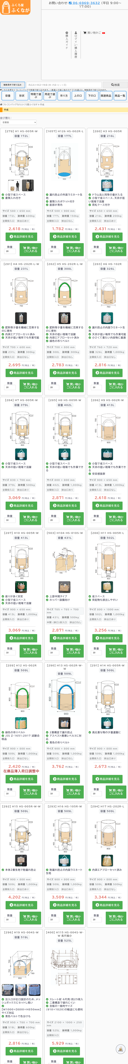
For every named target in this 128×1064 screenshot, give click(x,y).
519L (9, 1025)
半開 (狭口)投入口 (57, 620)
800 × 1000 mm (104, 607)
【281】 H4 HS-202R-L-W (21, 261)
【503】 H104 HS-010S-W (65, 530)
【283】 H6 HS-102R (107, 261)
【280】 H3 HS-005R (107, 129)
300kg (26, 350)
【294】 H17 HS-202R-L (107, 804)
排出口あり (23, 218)
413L (95, 482)
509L (9, 751)
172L (9, 213)
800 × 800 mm (61, 477)
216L (95, 213)
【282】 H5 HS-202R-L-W (65, 261)
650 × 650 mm (103, 209)
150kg (70, 213)
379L (9, 482)
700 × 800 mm (61, 345)
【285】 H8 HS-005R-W (64, 398)
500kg (26, 482)
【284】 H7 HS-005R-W (21, 398)
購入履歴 (77, 42)
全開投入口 (8, 218)
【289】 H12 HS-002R (21, 663)
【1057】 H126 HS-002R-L (64, 129)
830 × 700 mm (16, 477)
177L (53, 213)
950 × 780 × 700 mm (21, 1020)
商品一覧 (120, 93)
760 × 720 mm (103, 345)
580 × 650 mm (16, 209)
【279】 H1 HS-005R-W (21, 129)
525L (53, 1028)
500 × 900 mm (61, 209)
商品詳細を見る (21, 234)
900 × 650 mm (103, 477)
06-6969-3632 (80, 3)
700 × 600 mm (16, 345)
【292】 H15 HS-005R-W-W (21, 804)
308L (53, 350)
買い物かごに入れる (30, 247)
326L (95, 350)
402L (53, 482)
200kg (113, 213)
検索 (115, 82)
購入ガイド (67, 37)
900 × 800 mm (16, 746)
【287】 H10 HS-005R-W (21, 530)
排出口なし (67, 218)
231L (9, 350)
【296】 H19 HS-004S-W (21, 930)
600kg (26, 213)
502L (95, 612)
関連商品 (106, 93)
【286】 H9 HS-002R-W (107, 398)
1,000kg (114, 350)
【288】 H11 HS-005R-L (107, 530)
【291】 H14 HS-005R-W (107, 663)
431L (53, 615)
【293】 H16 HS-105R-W (65, 804)
